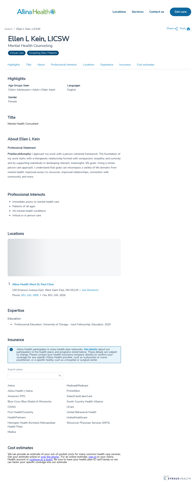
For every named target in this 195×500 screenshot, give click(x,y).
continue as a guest (41, 459)
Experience (107, 64)
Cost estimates (145, 64)
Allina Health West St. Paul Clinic (33, 284)
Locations (119, 12)
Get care (181, 12)
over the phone (50, 457)
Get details (91, 349)
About (41, 64)
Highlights (14, 64)
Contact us (156, 12)
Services (138, 12)
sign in (93, 457)
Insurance (125, 64)
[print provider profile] (185, 29)
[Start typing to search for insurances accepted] (35, 375)
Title (28, 64)
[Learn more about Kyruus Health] (177, 478)
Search (9, 29)
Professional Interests (64, 64)
